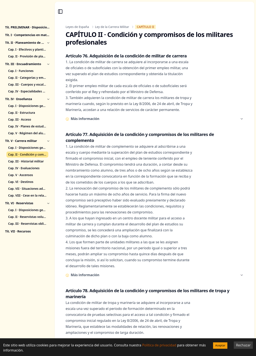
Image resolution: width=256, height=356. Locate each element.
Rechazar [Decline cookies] (243, 345)
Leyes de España (77, 27)
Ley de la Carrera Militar (112, 27)
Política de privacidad (159, 345)
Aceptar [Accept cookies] (220, 345)
